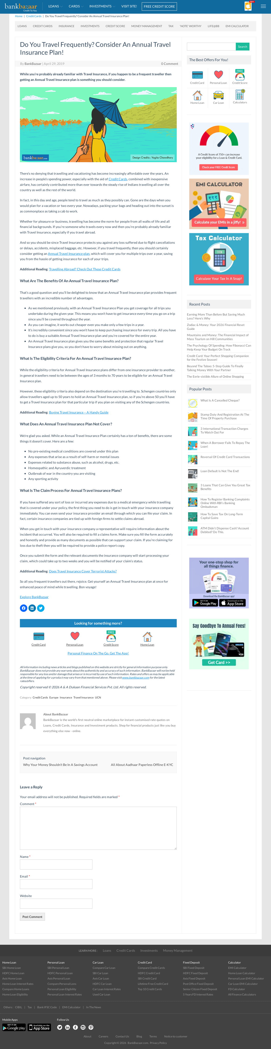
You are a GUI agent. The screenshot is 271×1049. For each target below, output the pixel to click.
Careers (103, 1036)
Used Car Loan (101, 994)
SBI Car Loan (100, 973)
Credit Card (39, 644)
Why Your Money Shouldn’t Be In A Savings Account (60, 765)
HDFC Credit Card (149, 973)
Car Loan (218, 102)
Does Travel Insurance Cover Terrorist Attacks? (83, 571)
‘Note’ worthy (191, 26)
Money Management (146, 26)
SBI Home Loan (11, 968)
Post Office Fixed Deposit (198, 984)
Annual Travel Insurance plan (69, 254)
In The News (93, 1007)
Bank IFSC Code (47, 1007)
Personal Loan (74, 644)
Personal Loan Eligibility (61, 989)
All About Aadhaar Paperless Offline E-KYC (142, 765)
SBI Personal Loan (58, 968)
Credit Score (115, 26)
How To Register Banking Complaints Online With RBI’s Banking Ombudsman (225, 503)
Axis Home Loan (12, 978)
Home (18, 16)
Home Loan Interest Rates (17, 984)
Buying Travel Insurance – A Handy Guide (78, 412)
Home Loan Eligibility (15, 994)
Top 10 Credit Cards (150, 989)
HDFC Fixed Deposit (195, 973)
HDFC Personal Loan (60, 973)
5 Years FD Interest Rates (198, 994)
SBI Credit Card (147, 978)
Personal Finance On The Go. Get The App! (98, 653)
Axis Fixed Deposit (194, 978)
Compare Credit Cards (151, 968)
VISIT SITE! (129, 6)
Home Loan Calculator (241, 973)
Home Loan (147, 644)
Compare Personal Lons (61, 984)
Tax (170, 26)
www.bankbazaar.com (135, 677)
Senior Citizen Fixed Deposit (200, 989)
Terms (153, 1036)
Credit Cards (33, 16)
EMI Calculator (237, 26)
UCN (98, 697)
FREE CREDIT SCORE (159, 6)
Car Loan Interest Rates (107, 989)
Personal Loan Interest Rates (64, 994)
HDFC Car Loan (102, 984)
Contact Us (122, 1036)
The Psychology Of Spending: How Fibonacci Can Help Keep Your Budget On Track (219, 347)
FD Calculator (236, 989)
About (87, 1036)
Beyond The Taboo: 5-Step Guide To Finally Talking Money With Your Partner (215, 368)
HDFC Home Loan (13, 973)
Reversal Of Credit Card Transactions (225, 457)
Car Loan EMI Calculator (243, 984)
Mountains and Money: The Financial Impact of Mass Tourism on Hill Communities (218, 337)
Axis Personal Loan (58, 978)
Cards (74, 6)
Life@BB (213, 26)
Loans (53, 6)
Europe (53, 697)
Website (26, 896)
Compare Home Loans (15, 989)
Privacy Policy (158, 1043)
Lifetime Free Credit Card (153, 984)
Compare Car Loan (104, 968)
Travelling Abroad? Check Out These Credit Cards (84, 269)
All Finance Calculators (242, 994)
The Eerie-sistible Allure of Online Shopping (215, 376)
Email (25, 876)
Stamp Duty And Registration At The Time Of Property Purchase (225, 416)
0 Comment (169, 64)
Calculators (240, 102)
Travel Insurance (83, 697)
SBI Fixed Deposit (193, 968)
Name (25, 857)
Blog (139, 1036)
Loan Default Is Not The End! (220, 471)
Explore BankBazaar (34, 597)
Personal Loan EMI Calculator (246, 978)
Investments (100, 6)
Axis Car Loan (101, 978)
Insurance (66, 26)
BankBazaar (33, 64)
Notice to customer (175, 1036)
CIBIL (18, 1007)
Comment (28, 804)
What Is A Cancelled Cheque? (220, 400)
